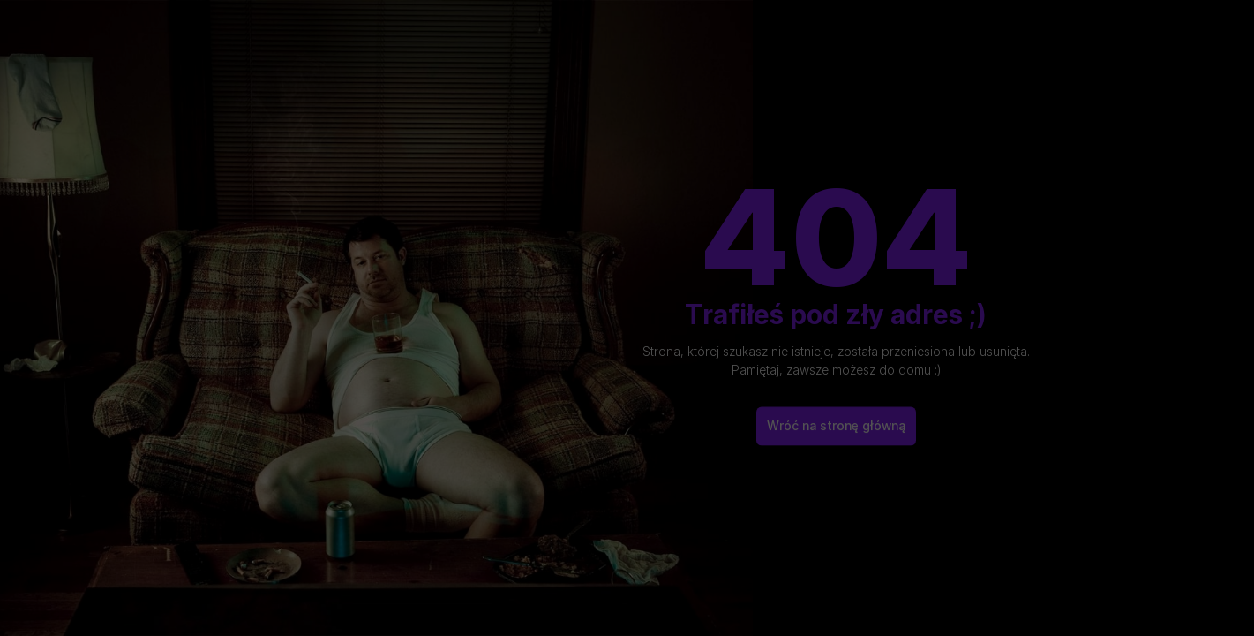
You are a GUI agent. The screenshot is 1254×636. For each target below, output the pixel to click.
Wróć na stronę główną (836, 417)
